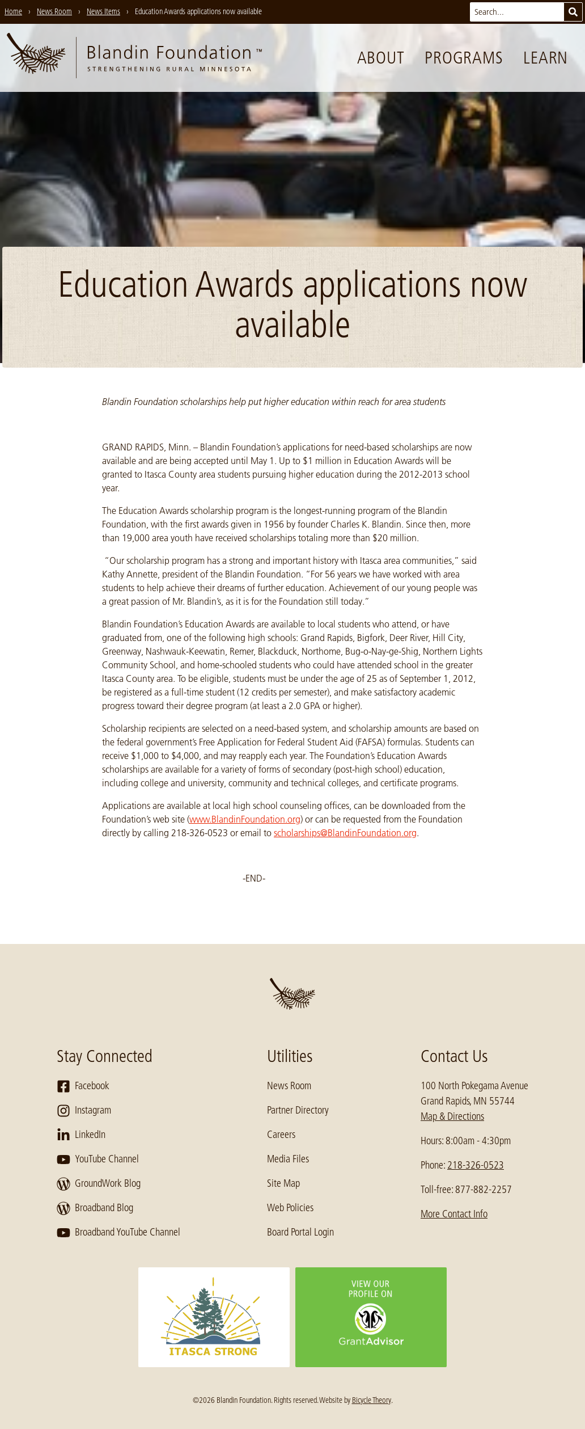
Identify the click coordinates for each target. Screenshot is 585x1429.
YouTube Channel (98, 1159)
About (381, 58)
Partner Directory (298, 1110)
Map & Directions (452, 1116)
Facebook (83, 1086)
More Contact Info (454, 1214)
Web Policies (290, 1208)
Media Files (288, 1159)
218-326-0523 (475, 1165)
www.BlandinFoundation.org (244, 819)
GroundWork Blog (99, 1184)
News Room (289, 1086)
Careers (281, 1134)
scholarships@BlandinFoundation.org (345, 832)
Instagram (84, 1111)
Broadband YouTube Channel (118, 1233)
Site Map (283, 1183)
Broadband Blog (95, 1208)
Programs (464, 58)
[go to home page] (134, 58)
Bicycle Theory (371, 1400)
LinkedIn (81, 1135)
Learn (545, 58)
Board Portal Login (300, 1232)
